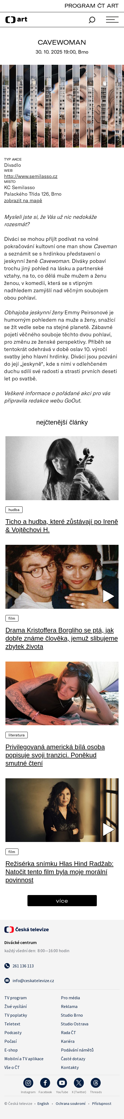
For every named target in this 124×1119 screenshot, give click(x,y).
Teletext (12, 1023)
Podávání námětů (77, 1050)
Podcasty (12, 1032)
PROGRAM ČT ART (91, 5)
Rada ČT (68, 1032)
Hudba (14, 509)
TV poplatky (15, 1015)
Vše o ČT (12, 1067)
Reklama (69, 1006)
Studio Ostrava (74, 1023)
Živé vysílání (15, 1006)
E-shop (11, 1050)
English (43, 1103)
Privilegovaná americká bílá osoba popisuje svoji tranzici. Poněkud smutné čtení (55, 755)
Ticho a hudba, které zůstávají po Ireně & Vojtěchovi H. (61, 525)
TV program (15, 997)
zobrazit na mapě (23, 200)
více (62, 900)
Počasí (10, 1041)
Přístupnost (101, 1103)
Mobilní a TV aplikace (24, 1058)
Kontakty (70, 1067)
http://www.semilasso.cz (30, 176)
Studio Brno (72, 1015)
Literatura (16, 735)
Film (12, 618)
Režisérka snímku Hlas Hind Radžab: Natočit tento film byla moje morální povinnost (59, 872)
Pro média (70, 997)
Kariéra (68, 1041)
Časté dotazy (73, 1058)
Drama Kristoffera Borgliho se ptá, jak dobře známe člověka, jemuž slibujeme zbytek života (61, 638)
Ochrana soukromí (70, 1103)
